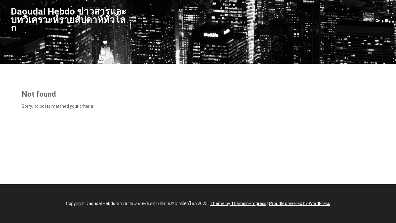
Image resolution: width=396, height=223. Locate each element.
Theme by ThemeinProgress (238, 203)
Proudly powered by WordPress (299, 203)
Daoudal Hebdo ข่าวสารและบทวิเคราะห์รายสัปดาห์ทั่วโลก (68, 19)
